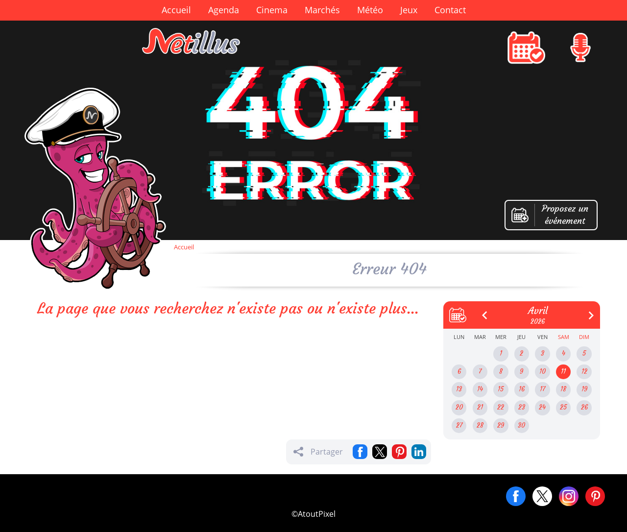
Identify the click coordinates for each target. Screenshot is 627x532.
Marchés (322, 10)
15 (501, 389)
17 (542, 389)
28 (480, 425)
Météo (370, 10)
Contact (450, 10)
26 (584, 407)
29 (500, 425)
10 (542, 371)
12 (584, 371)
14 (480, 389)
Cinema (272, 10)
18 (563, 389)
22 (500, 407)
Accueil (176, 10)
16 (522, 389)
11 (563, 371)
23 (521, 407)
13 (459, 389)
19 (584, 389)
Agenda (223, 10)
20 (459, 407)
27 (459, 425)
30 (521, 425)
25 (563, 407)
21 (480, 407)
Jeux (408, 10)
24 (542, 407)
